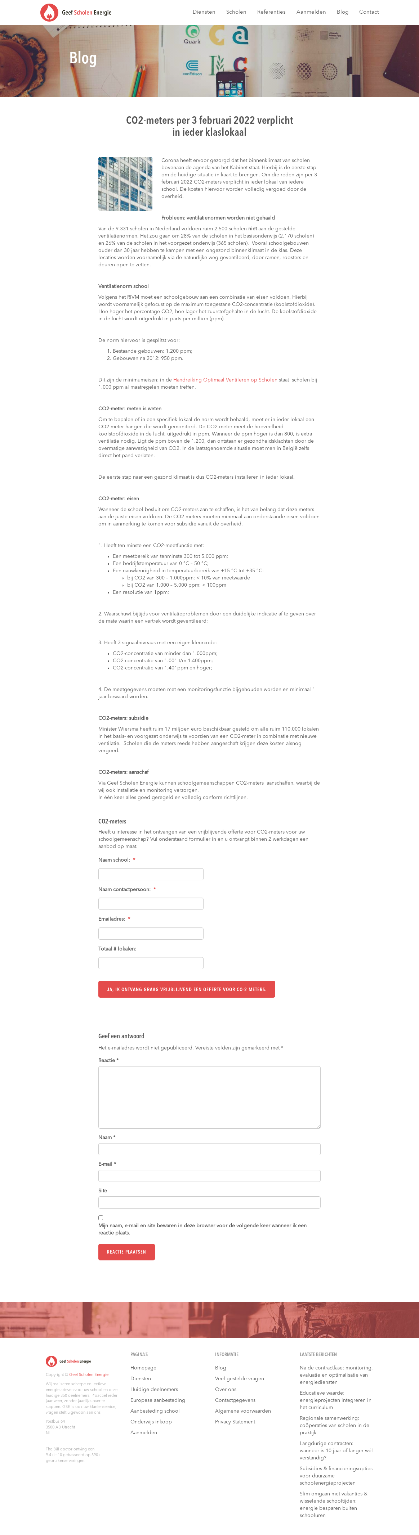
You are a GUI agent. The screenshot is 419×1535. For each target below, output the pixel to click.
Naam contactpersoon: (127, 889)
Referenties (271, 12)
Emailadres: (114, 919)
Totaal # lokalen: (117, 949)
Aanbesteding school (155, 1410)
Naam (106, 1137)
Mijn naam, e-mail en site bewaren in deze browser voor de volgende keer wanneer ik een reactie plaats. (202, 1229)
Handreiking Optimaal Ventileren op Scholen (225, 380)
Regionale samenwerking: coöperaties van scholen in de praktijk (334, 1425)
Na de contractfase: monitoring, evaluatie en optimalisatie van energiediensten (336, 1375)
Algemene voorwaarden (243, 1410)
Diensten (204, 12)
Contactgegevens (235, 1400)
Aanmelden (311, 12)
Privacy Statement (235, 1421)
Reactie (108, 1060)
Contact (369, 12)
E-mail (107, 1164)
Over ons (225, 1389)
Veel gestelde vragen (239, 1378)
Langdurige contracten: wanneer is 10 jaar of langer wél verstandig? (336, 1450)
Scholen (236, 12)
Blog (342, 12)
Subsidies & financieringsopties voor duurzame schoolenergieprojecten (336, 1475)
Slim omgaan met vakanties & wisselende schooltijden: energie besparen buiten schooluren (333, 1504)
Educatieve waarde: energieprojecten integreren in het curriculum (335, 1400)
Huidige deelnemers (154, 1389)
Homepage (143, 1367)
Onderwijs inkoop (151, 1421)
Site (102, 1190)
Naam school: (116, 860)
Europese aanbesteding (157, 1400)
